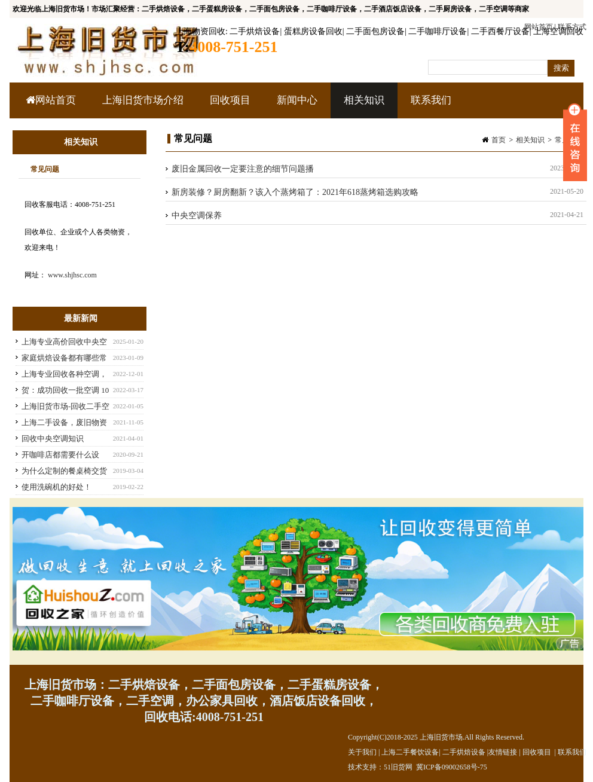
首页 (498, 140)
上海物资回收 (200, 31)
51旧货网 (398, 767)
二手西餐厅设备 (500, 31)
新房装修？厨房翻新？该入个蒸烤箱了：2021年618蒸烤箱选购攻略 (295, 192)
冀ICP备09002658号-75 (451, 767)
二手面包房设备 (375, 31)
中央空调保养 (197, 215)
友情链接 (502, 752)
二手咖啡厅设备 (437, 31)
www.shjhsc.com (72, 275)
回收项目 (229, 106)
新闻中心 (296, 106)
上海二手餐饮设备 (410, 752)
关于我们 (362, 752)
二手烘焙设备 (255, 31)
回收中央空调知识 (53, 438)
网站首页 (51, 100)
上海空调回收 (558, 31)
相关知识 (363, 106)
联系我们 (431, 100)
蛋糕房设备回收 (313, 31)
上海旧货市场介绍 (143, 100)
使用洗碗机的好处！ (56, 486)
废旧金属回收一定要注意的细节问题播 (243, 168)
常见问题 (44, 169)
